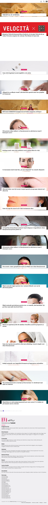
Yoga (18, 456)
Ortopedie (23, 451)
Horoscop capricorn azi (6, 488)
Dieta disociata (5, 457)
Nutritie (36, 456)
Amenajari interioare (13, 466)
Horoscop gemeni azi (6, 485)
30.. (13, 410)
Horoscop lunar (5, 483)
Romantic (8, 428)
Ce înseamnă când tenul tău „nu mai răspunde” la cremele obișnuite (23, 170)
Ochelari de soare (9, 446)
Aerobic (25, 456)
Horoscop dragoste (5, 479)
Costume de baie (21, 445)
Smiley (4, 434)
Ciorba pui (20, 462)
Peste (12, 461)
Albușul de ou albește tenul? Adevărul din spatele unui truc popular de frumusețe (23, 93)
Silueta (9, 457)
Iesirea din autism (22, 472)
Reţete (3, 460)
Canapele (22, 466)
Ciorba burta (25, 462)
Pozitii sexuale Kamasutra (40, 428)
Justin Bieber (18, 434)
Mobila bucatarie (5, 466)
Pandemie (44, 472)
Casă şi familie (5, 465)
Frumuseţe (4, 438)
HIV (20, 451)
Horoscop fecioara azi (6, 486)
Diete (3, 456)
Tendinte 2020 (16, 446)
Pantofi (27, 445)
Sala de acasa (21, 457)
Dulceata (25, 461)
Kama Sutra (32, 428)
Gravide (9, 468)
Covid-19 (40, 472)
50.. (16, 410)
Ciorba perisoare (14, 462)
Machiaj (18, 440)
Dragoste (3, 428)
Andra (7, 434)
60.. (18, 410)
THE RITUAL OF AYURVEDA (11, 15)
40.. (15, 410)
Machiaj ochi (39, 440)
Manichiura (24, 440)
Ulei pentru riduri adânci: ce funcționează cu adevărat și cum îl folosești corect (21, 131)
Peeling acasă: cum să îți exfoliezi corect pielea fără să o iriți (21, 150)
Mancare (3, 461)
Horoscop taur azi (5, 487)
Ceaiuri (6, 450)
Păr (2, 440)
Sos (14, 461)
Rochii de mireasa (14, 445)
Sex (29, 428)
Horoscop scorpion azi (6, 490)
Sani (21, 440)
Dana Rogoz (41, 433)
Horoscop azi (4, 478)
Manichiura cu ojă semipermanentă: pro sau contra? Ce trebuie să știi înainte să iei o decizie (22, 403)
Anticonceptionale (34, 450)
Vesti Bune (36, 472)
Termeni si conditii (35, 502)
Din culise (4, 472)
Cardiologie (4, 451)
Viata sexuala (12, 428)
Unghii (7, 440)
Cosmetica (24, 11)
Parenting (38, 466)
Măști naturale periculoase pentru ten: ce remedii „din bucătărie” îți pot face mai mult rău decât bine (23, 306)
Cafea (19, 461)
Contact (45, 502)
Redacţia (41, 502)
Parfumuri (11, 440)
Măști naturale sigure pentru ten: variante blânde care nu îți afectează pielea (21, 286)
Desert (3, 462)
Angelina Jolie (35, 433)
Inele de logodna (39, 445)
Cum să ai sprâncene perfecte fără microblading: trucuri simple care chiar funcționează (23, 344)
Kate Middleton (11, 433)
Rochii (4, 440)
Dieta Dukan (9, 456)
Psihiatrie (27, 451)
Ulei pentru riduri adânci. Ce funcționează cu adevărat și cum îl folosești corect (21, 248)
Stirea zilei (11, 472)
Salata (17, 461)
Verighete (3, 446)
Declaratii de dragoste (6, 429)
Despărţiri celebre (29, 472)
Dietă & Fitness (5, 454)
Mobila (19, 466)
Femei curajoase (14, 468)
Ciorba (9, 461)
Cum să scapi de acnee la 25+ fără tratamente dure (17, 208)
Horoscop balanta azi (6, 495)
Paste (7, 461)
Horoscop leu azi (5, 494)
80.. (21, 410)
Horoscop (4, 475)
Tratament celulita (5, 441)
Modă (3, 444)
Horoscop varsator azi (6, 492)
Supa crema (37, 461)
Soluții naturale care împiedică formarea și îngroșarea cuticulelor (22, 363)
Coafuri (15, 440)
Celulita (35, 440)
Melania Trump (25, 434)
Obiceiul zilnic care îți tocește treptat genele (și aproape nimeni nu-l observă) (23, 190)
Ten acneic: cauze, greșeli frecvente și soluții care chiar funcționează (23, 266)
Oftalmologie (9, 451)
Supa (22, 461)
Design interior (33, 466)
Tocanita (29, 461)
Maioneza (7, 462)
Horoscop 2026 (5, 476)
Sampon (29, 440)
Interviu (7, 472)
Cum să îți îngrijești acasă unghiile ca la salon (16, 73)
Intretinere (21, 456)
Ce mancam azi (31, 462)
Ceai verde (17, 451)
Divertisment (5, 432)
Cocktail (32, 461)
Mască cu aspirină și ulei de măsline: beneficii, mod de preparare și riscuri (23, 325)
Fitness (5, 456)
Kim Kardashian (18, 433)
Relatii (17, 428)
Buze (32, 440)
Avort (13, 451)
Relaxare (14, 456)
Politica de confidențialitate (26, 502)
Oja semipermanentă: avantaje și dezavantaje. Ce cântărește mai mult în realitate (22, 383)
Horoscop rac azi (5, 484)
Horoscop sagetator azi (6, 491)
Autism (19, 468)
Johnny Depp (24, 433)
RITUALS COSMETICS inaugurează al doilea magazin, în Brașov (22, 111)
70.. (19, 410)
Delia (10, 434)
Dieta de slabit (41, 456)
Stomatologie (23, 450)
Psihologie (13, 450)
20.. (12, 410)
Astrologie (4, 482)
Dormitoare (27, 466)
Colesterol (28, 450)
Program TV (30, 434)
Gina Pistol (14, 434)
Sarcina (3, 450)
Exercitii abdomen (30, 456)
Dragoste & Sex (5, 426)
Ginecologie (17, 450)
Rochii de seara (7, 445)
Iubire (22, 428)
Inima (9, 450)
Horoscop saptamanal (6, 497)
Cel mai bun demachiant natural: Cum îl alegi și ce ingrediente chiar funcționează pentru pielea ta (23, 228)
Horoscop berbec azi (6, 496)
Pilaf (10, 462)
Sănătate (4, 449)
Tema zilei (16, 472)
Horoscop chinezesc (6, 481)
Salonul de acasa (12, 441)
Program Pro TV (37, 434)
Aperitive (42, 461)
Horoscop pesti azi (5, 493)
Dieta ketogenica (14, 457)
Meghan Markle (5, 433)
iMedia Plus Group (13, 501)
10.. (10, 410)
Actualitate (4, 471)
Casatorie (26, 428)
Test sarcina (40, 450)
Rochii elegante (32, 445)
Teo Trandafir (30, 433)
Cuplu (19, 428)
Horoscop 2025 (5, 477)
